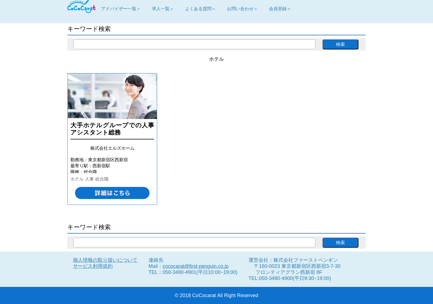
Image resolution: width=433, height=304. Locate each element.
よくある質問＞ (200, 8)
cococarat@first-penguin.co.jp (195, 266)
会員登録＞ (280, 8)
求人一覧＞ (163, 8)
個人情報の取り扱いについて (105, 260)
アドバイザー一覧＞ (121, 8)
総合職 (102, 178)
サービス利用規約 (93, 266)
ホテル (77, 178)
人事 (89, 178)
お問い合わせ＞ (242, 8)
